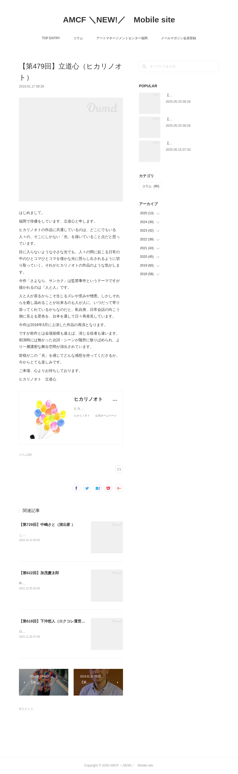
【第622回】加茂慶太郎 (39, 573)
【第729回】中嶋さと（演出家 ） (47, 524)
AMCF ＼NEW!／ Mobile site (119, 19)
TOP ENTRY (51, 38)
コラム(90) (25, 454)
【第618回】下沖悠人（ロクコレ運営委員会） (57, 621)
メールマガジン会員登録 (178, 38)
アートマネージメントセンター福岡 (122, 38)
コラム (78, 38)
